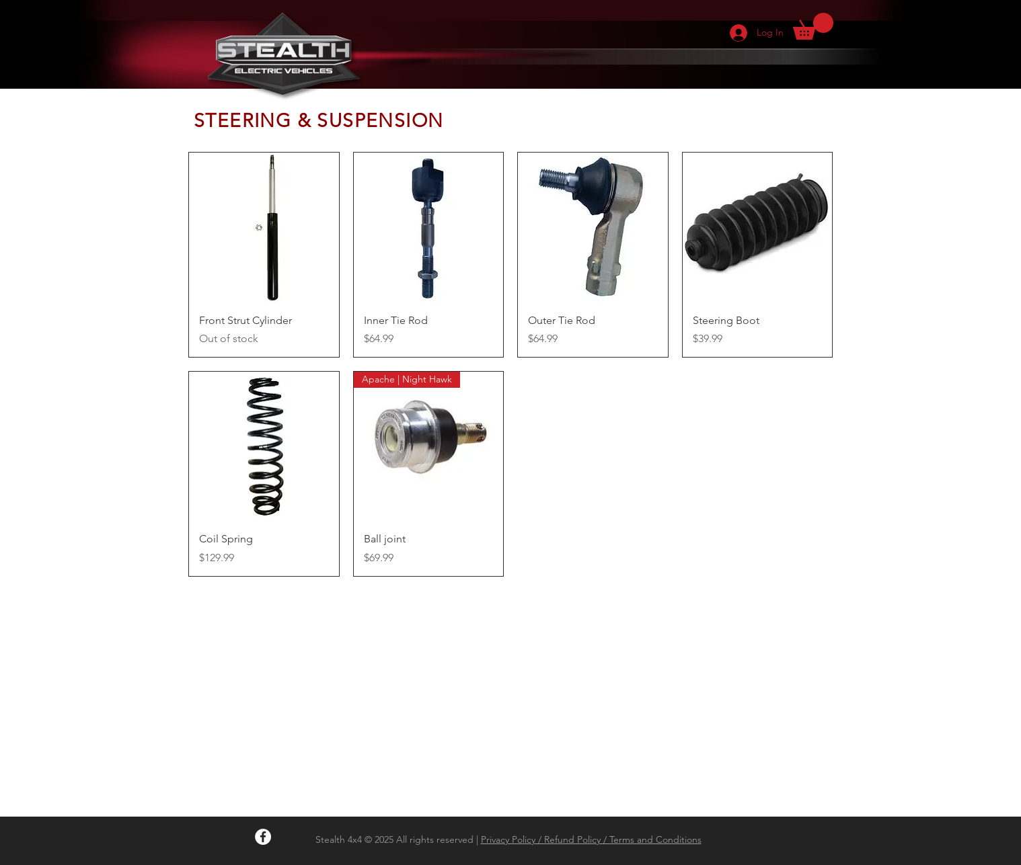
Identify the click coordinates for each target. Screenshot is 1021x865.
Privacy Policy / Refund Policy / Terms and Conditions (591, 839)
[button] (813, 26)
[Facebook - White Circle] (263, 837)
